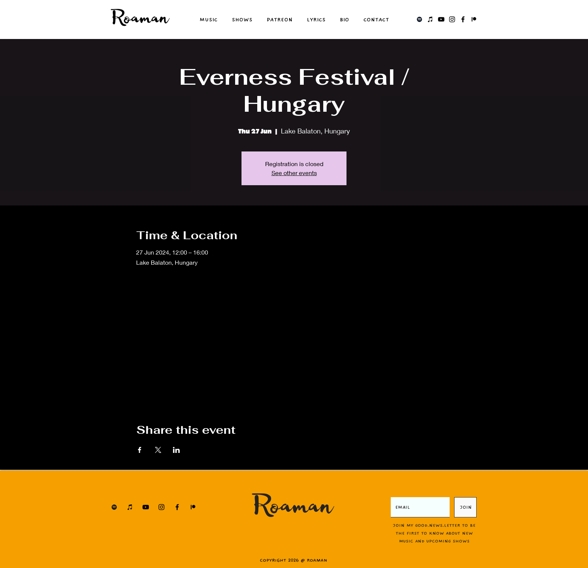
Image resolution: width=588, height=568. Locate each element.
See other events (294, 172)
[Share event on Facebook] (139, 450)
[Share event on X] (158, 450)
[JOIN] (465, 507)
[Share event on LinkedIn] (176, 450)
